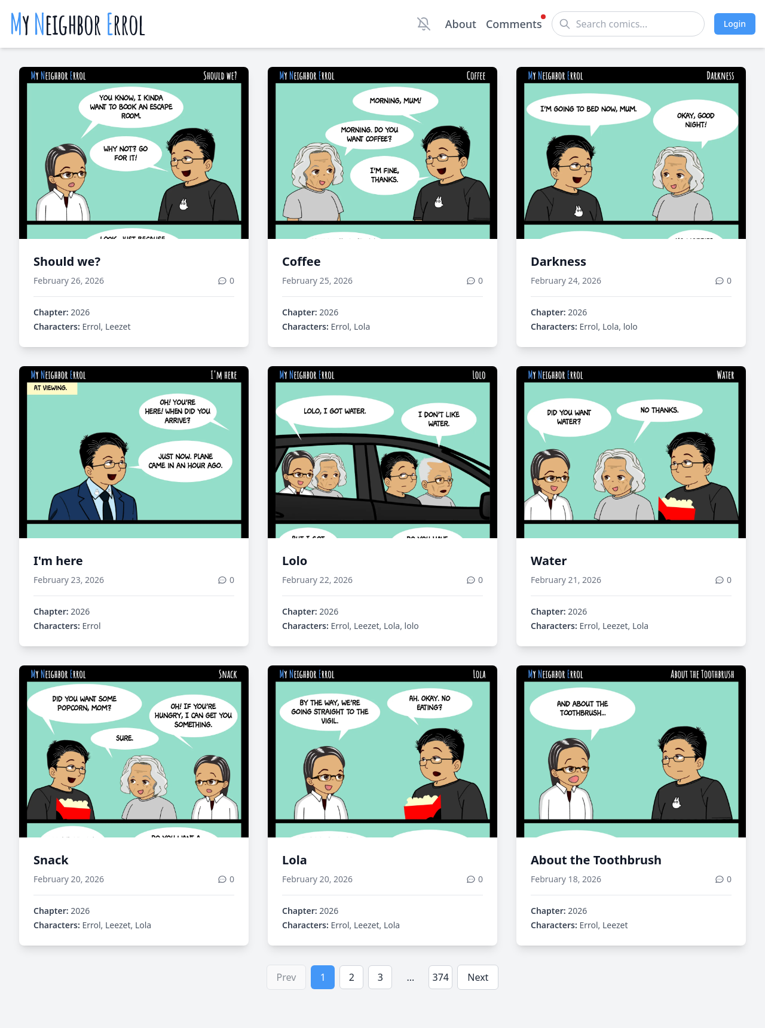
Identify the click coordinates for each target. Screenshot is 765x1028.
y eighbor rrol (77, 24)
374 (441, 977)
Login (735, 23)
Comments (514, 23)
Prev (286, 977)
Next (477, 977)
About (460, 24)
